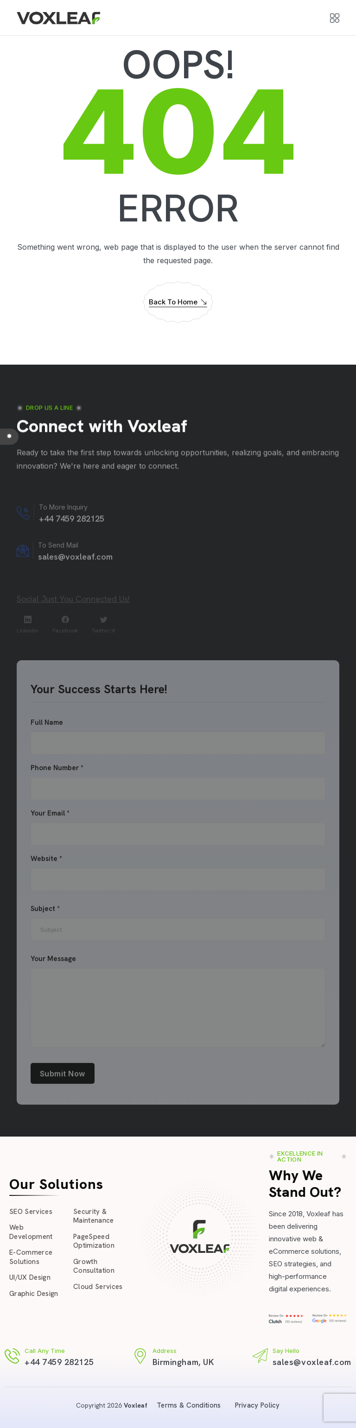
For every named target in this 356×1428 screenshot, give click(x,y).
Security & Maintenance (93, 1216)
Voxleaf (135, 1405)
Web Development (31, 1232)
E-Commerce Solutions (30, 1257)
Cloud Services (98, 1286)
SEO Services (30, 1211)
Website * (46, 862)
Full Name (47, 726)
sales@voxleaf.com (312, 1362)
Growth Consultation (93, 1266)
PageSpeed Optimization (93, 1241)
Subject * (45, 913)
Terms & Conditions (189, 1405)
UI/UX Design (30, 1277)
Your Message (53, 963)
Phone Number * (57, 772)
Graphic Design (33, 1293)
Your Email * (50, 817)
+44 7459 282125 (59, 1362)
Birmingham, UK (183, 1362)
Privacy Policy (257, 1405)
